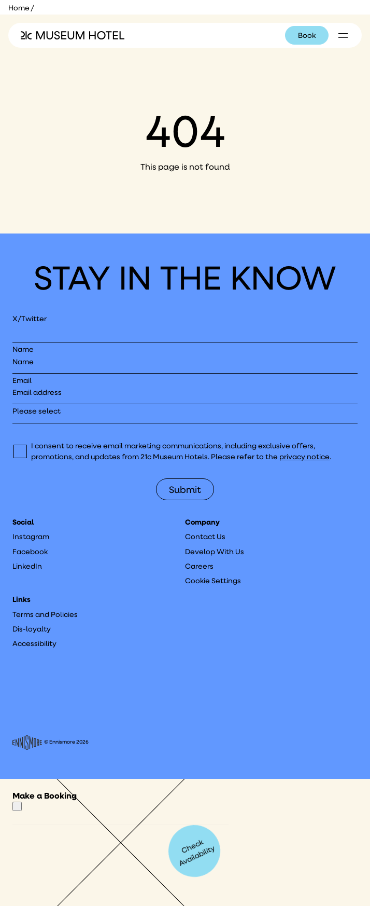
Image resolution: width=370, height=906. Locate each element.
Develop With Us (214, 551)
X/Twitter (29, 318)
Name (23, 349)
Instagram (30, 536)
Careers (199, 566)
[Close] (17, 806)
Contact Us (205, 536)
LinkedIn (27, 566)
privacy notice (304, 456)
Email (22, 380)
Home (19, 7)
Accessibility (34, 643)
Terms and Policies (45, 614)
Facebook (30, 551)
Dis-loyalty (31, 629)
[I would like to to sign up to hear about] (185, 414)
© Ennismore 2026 (50, 742)
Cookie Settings (213, 580)
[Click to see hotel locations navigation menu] (343, 35)
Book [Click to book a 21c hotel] (307, 35)
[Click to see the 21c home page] (72, 35)
